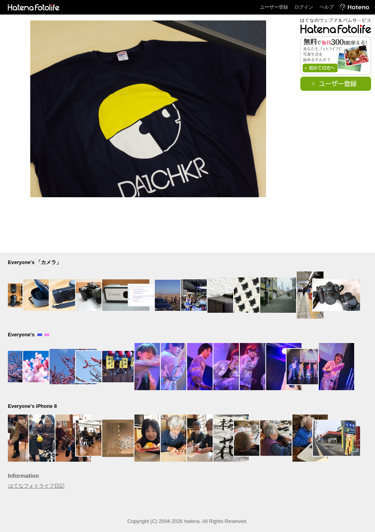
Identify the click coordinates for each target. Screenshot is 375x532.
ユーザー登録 (274, 7)
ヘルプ (327, 7)
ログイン (303, 7)
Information (23, 476)
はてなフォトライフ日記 (36, 486)
